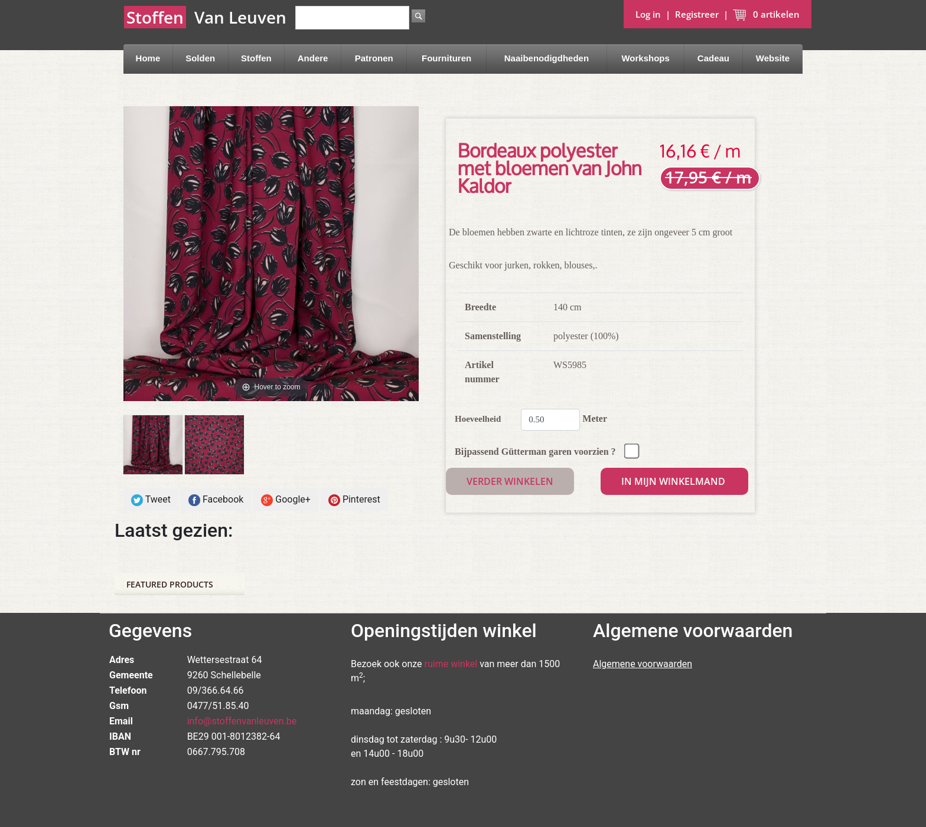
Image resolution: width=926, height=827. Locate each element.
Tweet (151, 500)
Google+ (286, 500)
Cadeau (713, 58)
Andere (313, 58)
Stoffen (256, 58)
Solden (200, 58)
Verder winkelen (510, 481)
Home (148, 58)
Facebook (215, 500)
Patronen (374, 58)
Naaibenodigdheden (546, 58)
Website (773, 58)
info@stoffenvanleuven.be (242, 721)
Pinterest (354, 500)
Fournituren (446, 58)
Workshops (645, 58)
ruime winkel (451, 664)
